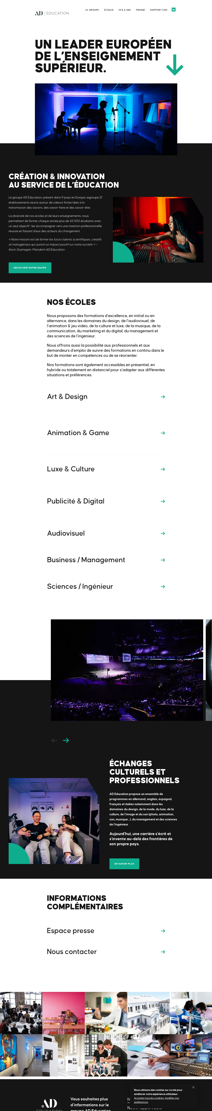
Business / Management (86, 560)
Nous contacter (72, 952)
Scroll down (174, 65)
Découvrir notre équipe (30, 268)
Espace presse (70, 931)
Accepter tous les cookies (149, 1098)
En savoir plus (124, 864)
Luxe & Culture (71, 469)
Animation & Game (78, 433)
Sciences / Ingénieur (80, 586)
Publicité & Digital (76, 501)
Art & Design (67, 396)
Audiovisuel (66, 533)
